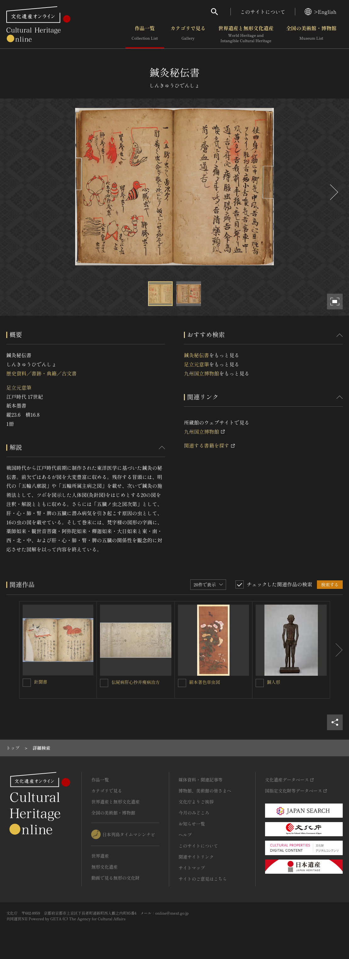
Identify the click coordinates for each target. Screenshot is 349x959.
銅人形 (273, 682)
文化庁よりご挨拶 (196, 801)
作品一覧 (145, 34)
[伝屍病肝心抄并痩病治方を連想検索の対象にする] (104, 683)
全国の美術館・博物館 (311, 34)
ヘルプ (185, 835)
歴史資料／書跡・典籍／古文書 (41, 373)
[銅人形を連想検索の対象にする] (260, 683)
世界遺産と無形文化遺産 (246, 34)
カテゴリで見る (188, 34)
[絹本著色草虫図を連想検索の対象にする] (182, 683)
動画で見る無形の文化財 (115, 878)
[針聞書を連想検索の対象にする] (27, 683)
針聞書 (40, 682)
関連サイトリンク (196, 857)
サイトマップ (192, 868)
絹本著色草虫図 (204, 682)
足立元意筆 (18, 387)
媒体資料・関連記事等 (201, 779)
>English (320, 11)
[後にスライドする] (333, 192)
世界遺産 (100, 856)
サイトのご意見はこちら (203, 879)
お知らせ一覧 (192, 824)
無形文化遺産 (104, 867)
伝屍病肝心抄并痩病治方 (135, 682)
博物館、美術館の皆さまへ (205, 790)
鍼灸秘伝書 (196, 355)
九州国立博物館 (201, 373)
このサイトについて (262, 11)
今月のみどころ (194, 813)
